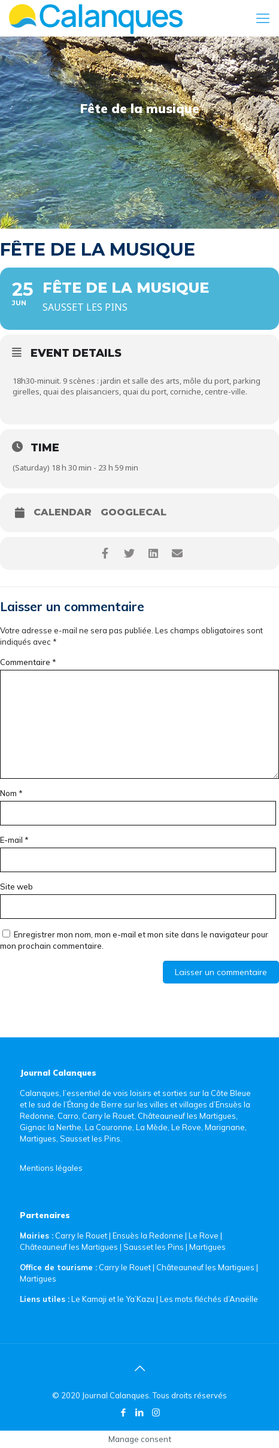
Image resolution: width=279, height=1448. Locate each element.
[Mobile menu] (263, 18)
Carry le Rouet (81, 1235)
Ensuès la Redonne (149, 1235)
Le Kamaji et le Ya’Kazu (112, 1299)
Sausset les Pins (153, 1247)
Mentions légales (51, 1168)
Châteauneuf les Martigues (69, 1247)
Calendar (63, 512)
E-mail (14, 840)
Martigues (207, 1247)
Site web (16, 886)
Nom (11, 793)
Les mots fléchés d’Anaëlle (209, 1299)
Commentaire (28, 662)
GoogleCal (133, 512)
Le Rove (204, 1235)
